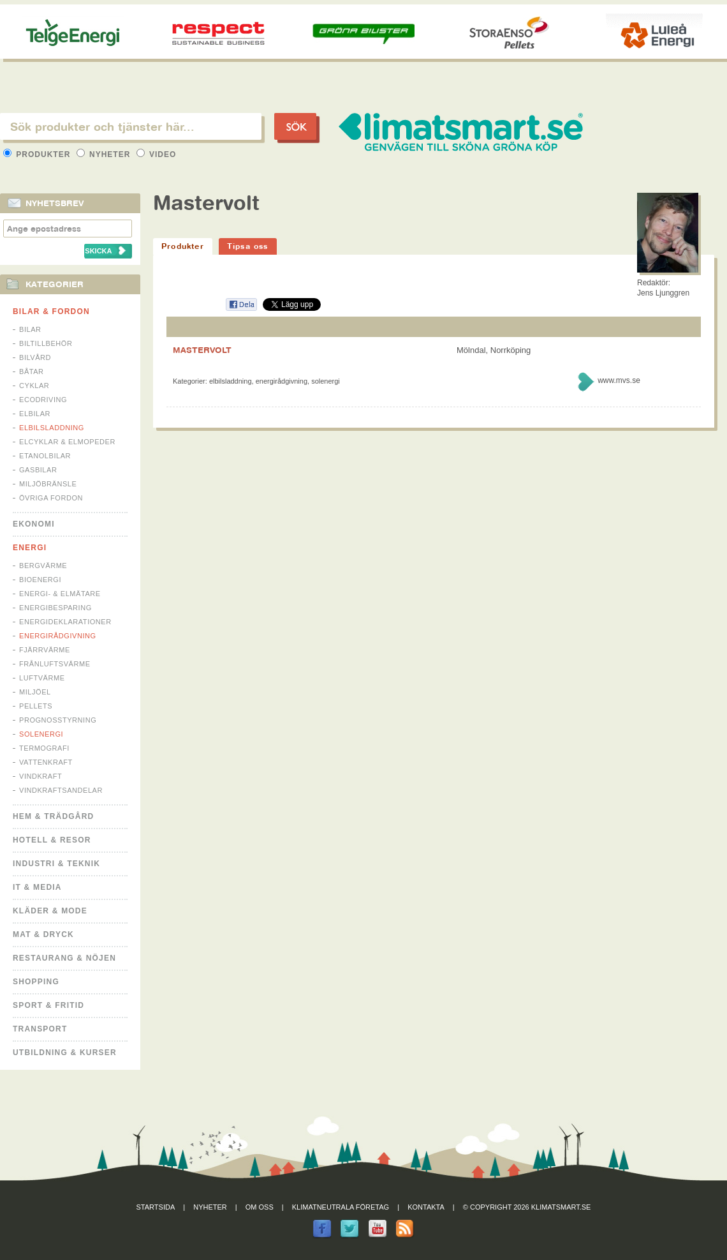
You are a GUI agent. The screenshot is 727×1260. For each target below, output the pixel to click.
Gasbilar (38, 470)
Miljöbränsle (48, 484)
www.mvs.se (619, 380)
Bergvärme (43, 565)
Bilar (30, 329)
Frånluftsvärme (55, 664)
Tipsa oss (247, 246)
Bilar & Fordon (51, 311)
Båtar (31, 371)
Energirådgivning (57, 636)
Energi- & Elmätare (60, 593)
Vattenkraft (46, 762)
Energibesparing (55, 607)
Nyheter (105, 154)
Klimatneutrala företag (340, 1207)
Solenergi (41, 734)
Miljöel (35, 692)
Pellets (35, 706)
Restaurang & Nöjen (64, 958)
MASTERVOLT (202, 350)
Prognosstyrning (57, 720)
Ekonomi (34, 524)
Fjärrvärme (44, 650)
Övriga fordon (51, 498)
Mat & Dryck (43, 934)
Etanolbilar (45, 456)
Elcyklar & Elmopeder (67, 442)
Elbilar (34, 413)
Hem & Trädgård (53, 816)
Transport (40, 1028)
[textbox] (130, 126)
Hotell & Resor (52, 840)
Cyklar (34, 385)
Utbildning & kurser (65, 1052)
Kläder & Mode (50, 910)
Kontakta (426, 1207)
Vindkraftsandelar (61, 790)
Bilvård (35, 357)
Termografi (44, 748)
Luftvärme (42, 678)
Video (156, 154)
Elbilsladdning (51, 427)
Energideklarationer (65, 622)
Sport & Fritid (48, 1005)
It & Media (37, 887)
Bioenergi (40, 579)
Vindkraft (40, 776)
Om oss (260, 1207)
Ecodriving (43, 399)
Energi (30, 547)
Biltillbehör (45, 343)
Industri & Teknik (56, 863)
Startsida (155, 1207)
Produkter (38, 154)
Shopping (36, 981)
